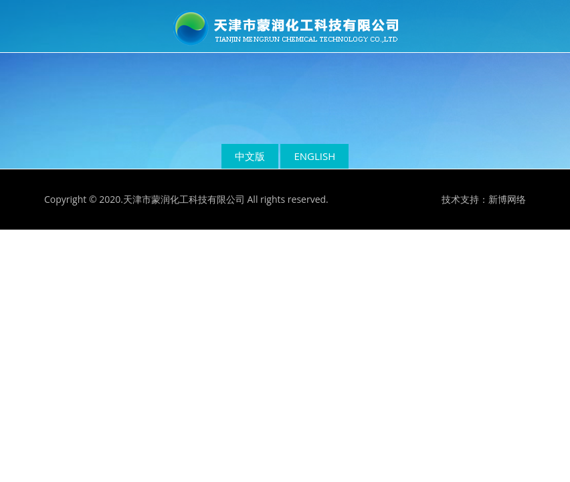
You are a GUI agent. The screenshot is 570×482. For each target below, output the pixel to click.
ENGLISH (314, 156)
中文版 (250, 156)
